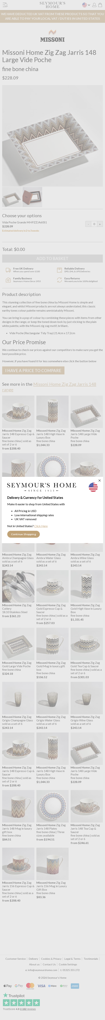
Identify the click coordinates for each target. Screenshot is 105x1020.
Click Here (41, 526)
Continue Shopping (23, 534)
